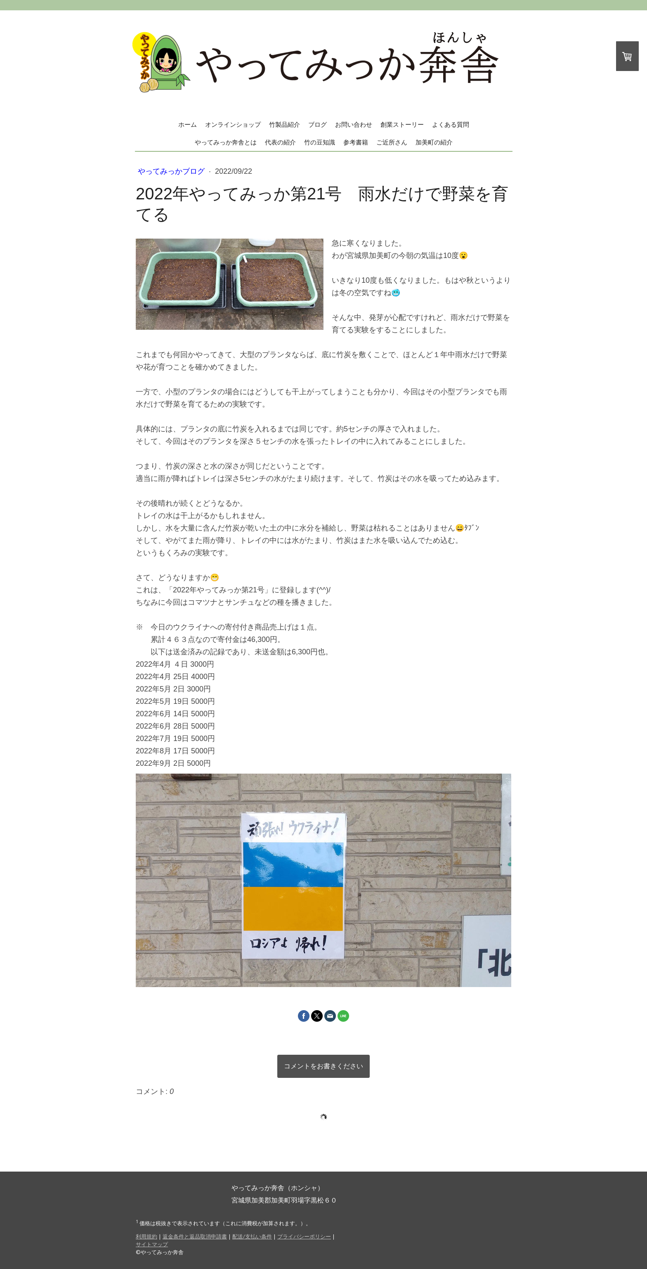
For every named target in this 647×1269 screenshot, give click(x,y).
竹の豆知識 (319, 142)
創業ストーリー (402, 124)
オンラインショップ (233, 124)
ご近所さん (391, 142)
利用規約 (146, 1236)
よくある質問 (450, 124)
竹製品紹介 (284, 124)
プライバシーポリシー (304, 1236)
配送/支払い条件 (252, 1236)
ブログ (317, 124)
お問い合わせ (353, 124)
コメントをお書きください (323, 1066)
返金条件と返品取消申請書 (195, 1236)
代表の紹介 (280, 142)
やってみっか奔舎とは (226, 142)
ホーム (187, 124)
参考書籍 (355, 142)
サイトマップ (152, 1244)
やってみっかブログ (172, 171)
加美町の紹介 (434, 142)
